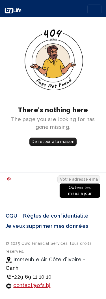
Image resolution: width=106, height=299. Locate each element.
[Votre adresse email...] (79, 179)
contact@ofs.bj (31, 285)
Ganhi (13, 268)
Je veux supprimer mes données (47, 226)
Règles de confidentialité (55, 216)
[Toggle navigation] (94, 9)
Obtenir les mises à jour (80, 190)
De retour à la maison (53, 141)
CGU (11, 216)
